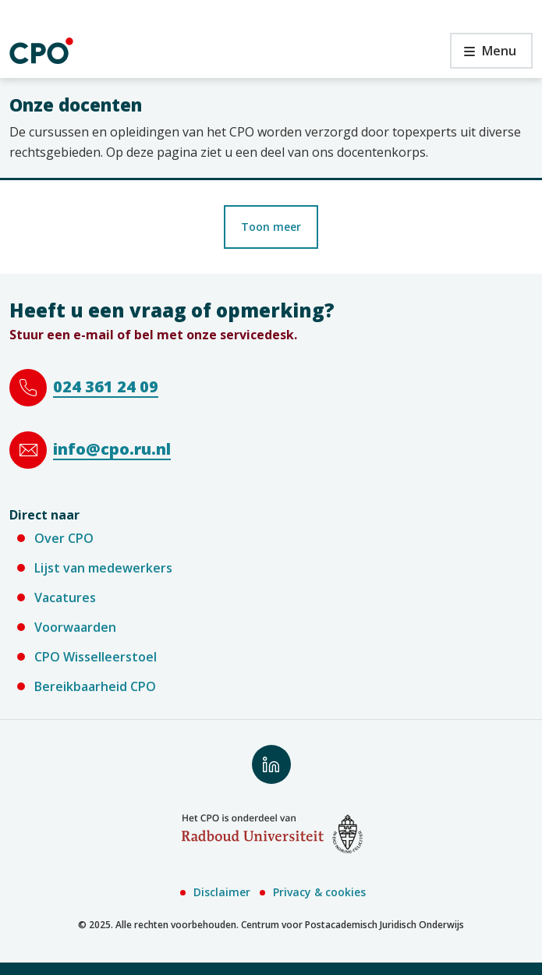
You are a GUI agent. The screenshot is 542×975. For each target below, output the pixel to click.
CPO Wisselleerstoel (95, 656)
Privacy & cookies (319, 892)
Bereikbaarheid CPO (95, 686)
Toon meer (271, 226)
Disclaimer (221, 892)
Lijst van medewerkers (103, 567)
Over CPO (64, 538)
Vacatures (65, 597)
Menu (483, 55)
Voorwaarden (75, 627)
